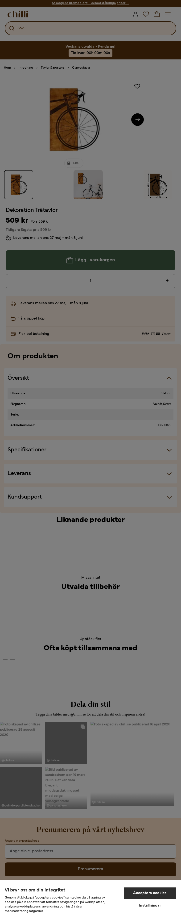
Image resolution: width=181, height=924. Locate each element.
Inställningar (150, 905)
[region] (90, 902)
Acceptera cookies (150, 893)
